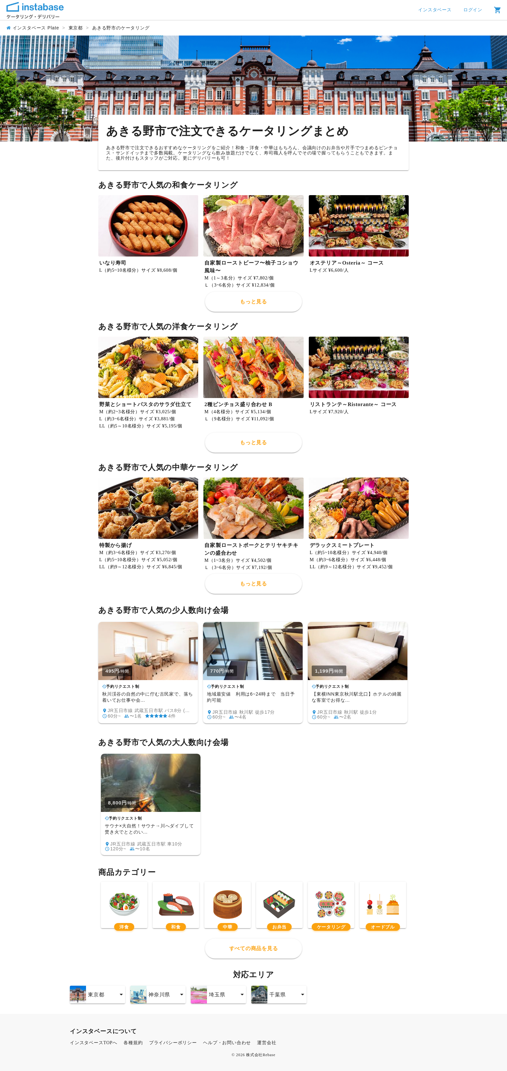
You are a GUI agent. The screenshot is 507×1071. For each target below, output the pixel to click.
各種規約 (133, 1042)
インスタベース (435, 9)
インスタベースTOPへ (93, 1042)
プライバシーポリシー (173, 1042)
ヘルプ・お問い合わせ (227, 1042)
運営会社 (266, 1042)
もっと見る (253, 301)
